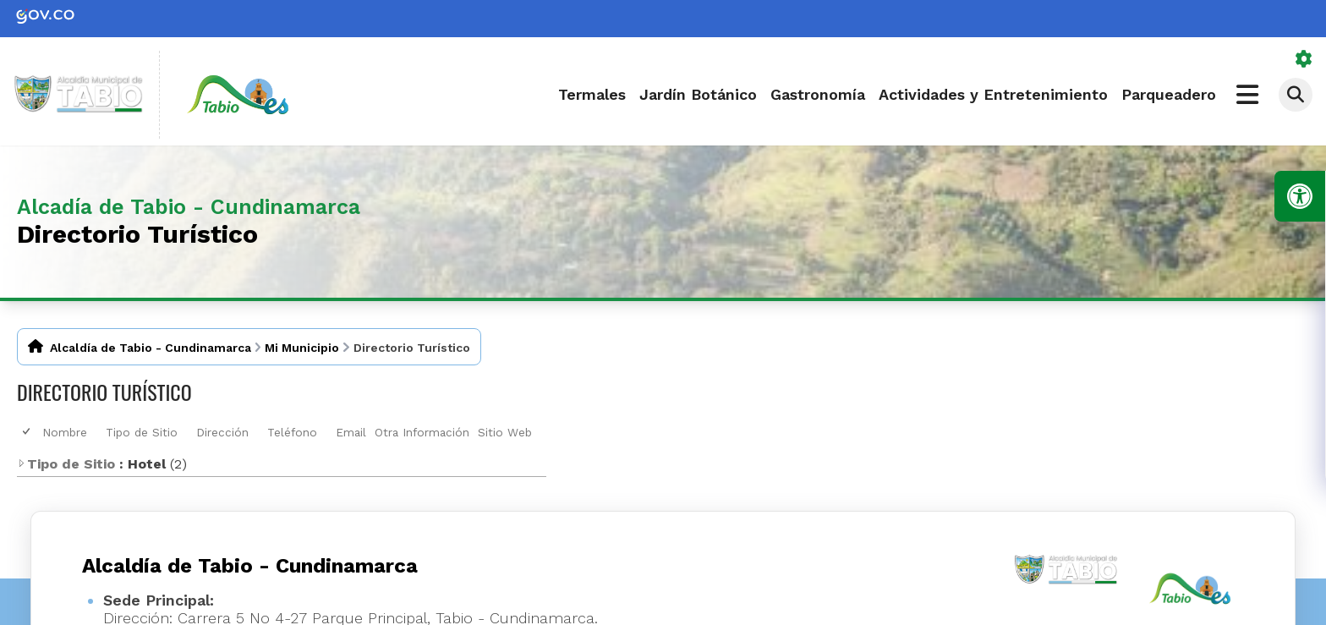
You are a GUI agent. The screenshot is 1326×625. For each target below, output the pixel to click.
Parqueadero (1168, 94)
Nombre (64, 432)
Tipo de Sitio (142, 432)
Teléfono (292, 432)
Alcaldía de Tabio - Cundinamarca (150, 347)
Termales (592, 94)
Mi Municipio (302, 347)
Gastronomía (817, 94)
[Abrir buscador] (1295, 95)
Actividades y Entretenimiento (993, 94)
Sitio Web (505, 432)
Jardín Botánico (698, 94)
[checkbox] (27, 431)
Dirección (222, 432)
